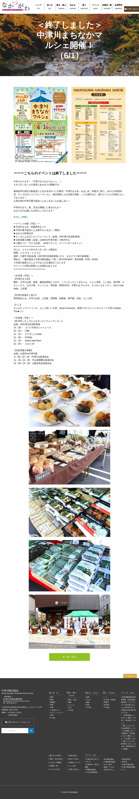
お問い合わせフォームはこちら (17, 722)
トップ (38, 7)
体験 (69, 702)
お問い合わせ (132, 9)
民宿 (87, 705)
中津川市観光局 (127, 764)
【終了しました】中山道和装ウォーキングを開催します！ (128, 728)
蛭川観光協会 (109, 759)
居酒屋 (52, 702)
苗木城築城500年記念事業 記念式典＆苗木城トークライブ (128, 699)
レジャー (71, 705)
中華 (51, 715)
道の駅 (106, 705)
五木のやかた (109, 770)
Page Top (131, 676)
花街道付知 (126, 759)
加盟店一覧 (107, 7)
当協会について (74, 762)
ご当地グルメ (55, 710)
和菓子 (106, 702)
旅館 (87, 702)
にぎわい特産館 (55, 762)
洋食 (51, 707)
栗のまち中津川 (55, 756)
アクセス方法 (55, 769)
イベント (95, 7)
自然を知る (73, 756)
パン (105, 697)
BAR (51, 697)
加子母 (124, 762)
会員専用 (118, 7)
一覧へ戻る (70, 657)
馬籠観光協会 (91, 770)
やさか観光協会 (91, 772)
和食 (51, 705)
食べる (49, 7)
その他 (52, 718)
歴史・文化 (72, 700)
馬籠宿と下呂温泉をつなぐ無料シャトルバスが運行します (128, 735)
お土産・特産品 (110, 700)
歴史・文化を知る (56, 759)
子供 (69, 707)
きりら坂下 (108, 764)
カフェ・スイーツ (56, 713)
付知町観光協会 (110, 762)
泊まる (72, 7)
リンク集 (72, 766)
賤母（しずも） (110, 767)
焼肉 (51, 700)
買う (84, 7)
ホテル (88, 700)
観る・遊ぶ (61, 7)
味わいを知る (74, 759)
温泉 (87, 697)
